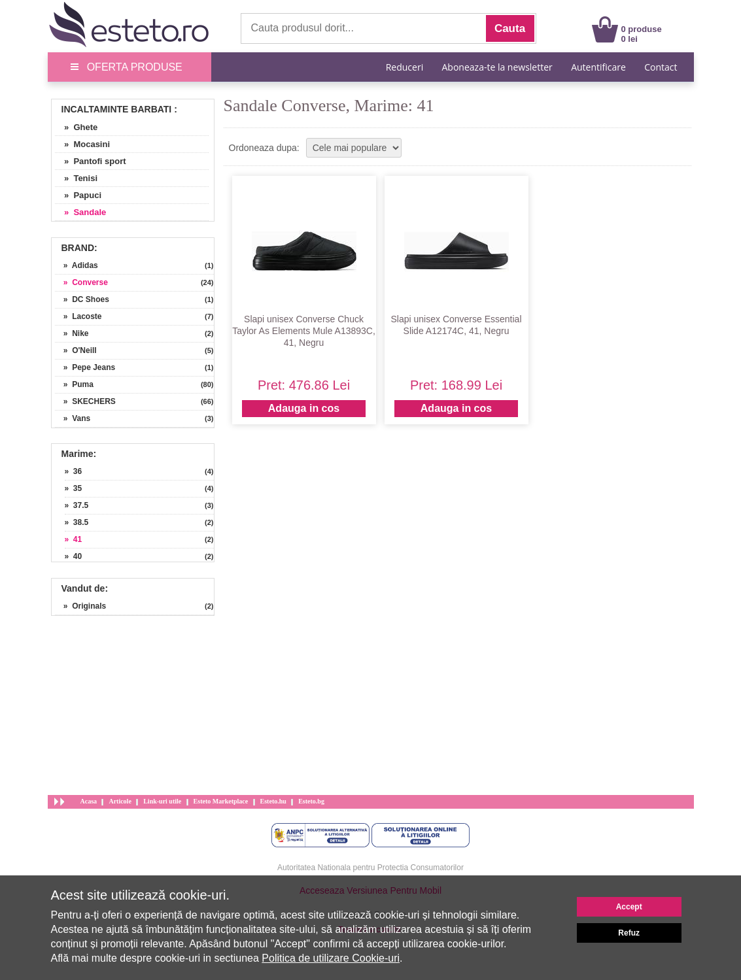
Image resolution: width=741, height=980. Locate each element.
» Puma (74, 384)
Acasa (88, 801)
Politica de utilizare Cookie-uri (331, 958)
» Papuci (78, 195)
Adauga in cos (303, 408)
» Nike (72, 333)
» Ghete (76, 127)
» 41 (73, 539)
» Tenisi (76, 178)
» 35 (73, 488)
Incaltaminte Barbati (116, 109)
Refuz (629, 933)
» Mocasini (83, 144)
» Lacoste (78, 316)
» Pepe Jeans (85, 367)
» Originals (81, 606)
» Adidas (76, 265)
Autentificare (598, 67)
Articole (120, 801)
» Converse (81, 282)
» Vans (73, 418)
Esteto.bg (311, 801)
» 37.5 (77, 505)
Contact (660, 67)
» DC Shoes (82, 299)
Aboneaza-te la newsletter (497, 67)
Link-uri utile (162, 801)
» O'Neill (76, 350)
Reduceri (404, 67)
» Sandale (81, 212)
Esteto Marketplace (221, 801)
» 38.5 (77, 522)
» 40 (73, 556)
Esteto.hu (273, 801)
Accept (629, 906)
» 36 (73, 471)
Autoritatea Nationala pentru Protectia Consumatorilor (370, 867)
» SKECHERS (85, 401)
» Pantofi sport (90, 161)
